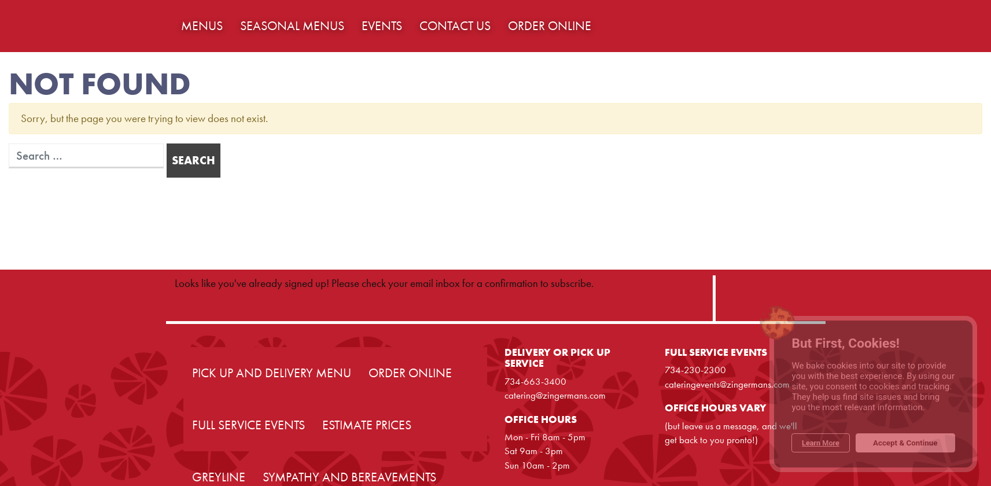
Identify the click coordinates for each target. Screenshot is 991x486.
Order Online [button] (549, 26)
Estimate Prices (366, 425)
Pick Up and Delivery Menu (271, 373)
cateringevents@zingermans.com (727, 384)
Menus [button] (202, 26)
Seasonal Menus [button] (292, 26)
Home (81, 26)
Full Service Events (248, 425)
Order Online (410, 373)
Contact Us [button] (455, 26)
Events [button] (382, 26)
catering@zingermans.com (555, 395)
